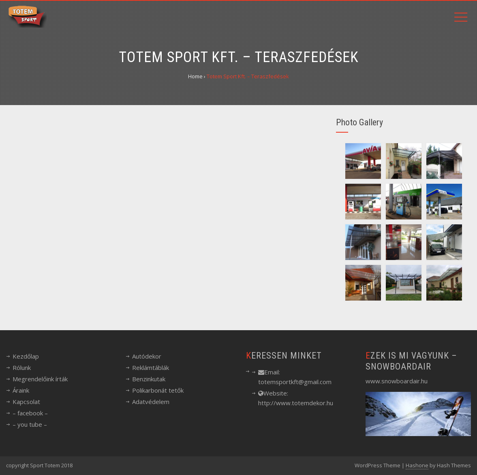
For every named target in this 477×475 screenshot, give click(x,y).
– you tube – (30, 424)
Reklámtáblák (150, 367)
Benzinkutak (148, 379)
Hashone (417, 465)
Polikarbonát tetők (158, 390)
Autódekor (146, 356)
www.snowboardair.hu (397, 381)
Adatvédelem (150, 402)
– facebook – (30, 413)
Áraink (21, 390)
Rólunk (22, 367)
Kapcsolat (26, 402)
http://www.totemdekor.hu (295, 403)
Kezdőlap (26, 356)
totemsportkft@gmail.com (295, 382)
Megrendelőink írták (40, 379)
